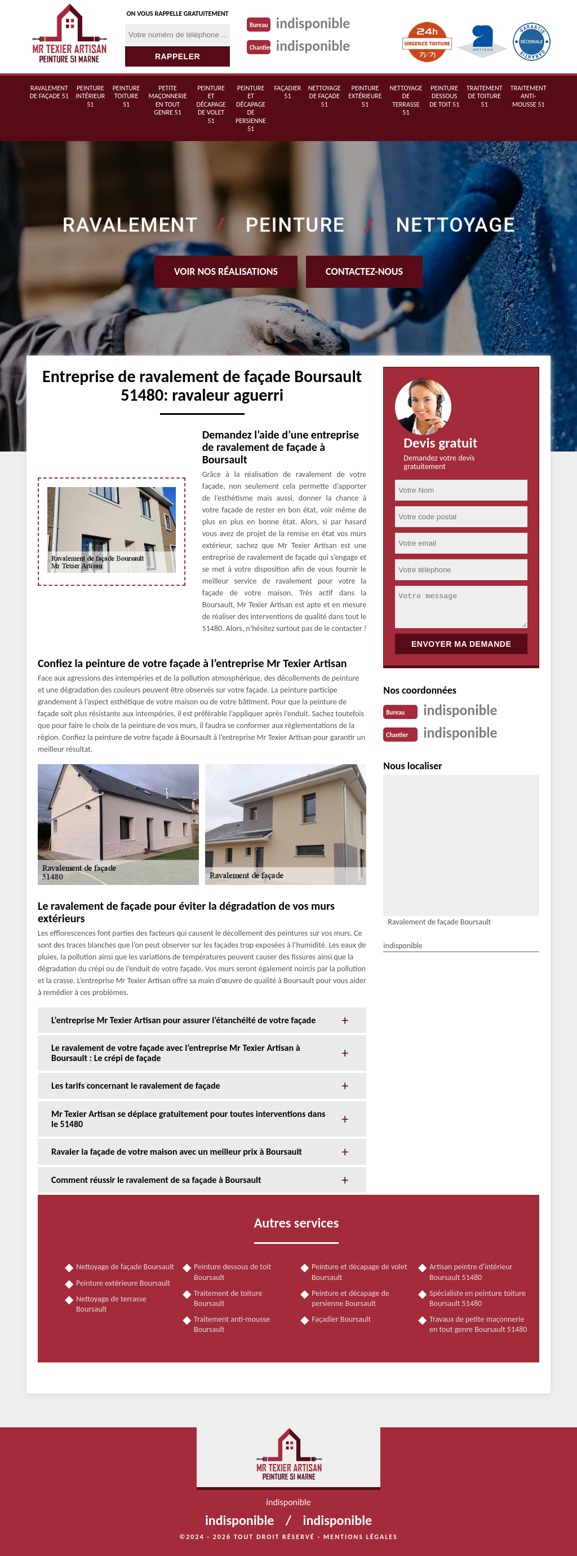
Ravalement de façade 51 (49, 92)
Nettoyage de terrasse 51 (405, 100)
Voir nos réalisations (226, 271)
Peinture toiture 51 (126, 96)
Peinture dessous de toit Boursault (232, 1272)
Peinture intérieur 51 (90, 96)
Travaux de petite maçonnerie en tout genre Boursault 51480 (478, 1324)
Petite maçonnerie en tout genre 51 (167, 100)
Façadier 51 (287, 92)
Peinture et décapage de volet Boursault (359, 1272)
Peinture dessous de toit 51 (444, 96)
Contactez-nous (364, 271)
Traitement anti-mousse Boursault (232, 1324)
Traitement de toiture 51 (485, 96)
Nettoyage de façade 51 (324, 96)
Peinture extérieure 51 (364, 96)
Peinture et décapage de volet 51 (211, 104)
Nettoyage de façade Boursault (125, 1267)
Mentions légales (360, 1537)
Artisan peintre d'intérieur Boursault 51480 (470, 1272)
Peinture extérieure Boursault (123, 1283)
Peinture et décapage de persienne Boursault (350, 1298)
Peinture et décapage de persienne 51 (251, 108)
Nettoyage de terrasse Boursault (111, 1304)
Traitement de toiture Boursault (228, 1298)
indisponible (313, 23)
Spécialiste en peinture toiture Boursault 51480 (477, 1298)
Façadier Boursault (341, 1319)
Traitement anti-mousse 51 (529, 96)
